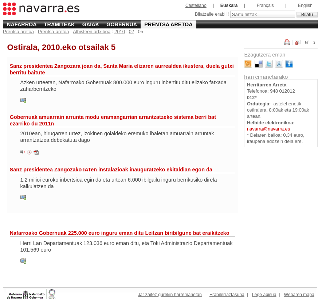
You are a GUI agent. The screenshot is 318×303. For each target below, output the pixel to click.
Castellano (196, 5)
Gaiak (90, 24)
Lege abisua (264, 294)
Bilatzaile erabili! (212, 14)
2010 (119, 31)
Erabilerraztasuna (226, 294)
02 (131, 31)
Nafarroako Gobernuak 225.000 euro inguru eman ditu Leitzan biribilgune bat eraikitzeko (119, 233)
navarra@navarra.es (268, 129)
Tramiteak (59, 24)
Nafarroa (22, 24)
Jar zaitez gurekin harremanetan (169, 294)
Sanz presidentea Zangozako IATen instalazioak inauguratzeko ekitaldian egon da (111, 169)
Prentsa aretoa (168, 24)
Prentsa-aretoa (53, 31)
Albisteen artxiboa (91, 31)
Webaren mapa (299, 294)
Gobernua (121, 24)
